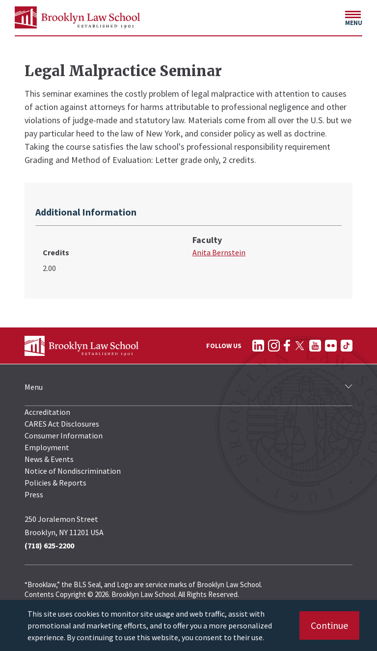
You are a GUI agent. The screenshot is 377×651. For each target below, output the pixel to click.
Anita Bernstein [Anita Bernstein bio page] (218, 252)
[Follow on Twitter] (299, 346)
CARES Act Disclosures (62, 424)
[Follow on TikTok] (346, 346)
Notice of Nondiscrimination (73, 471)
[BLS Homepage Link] (77, 17)
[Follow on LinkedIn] (258, 346)
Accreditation (47, 412)
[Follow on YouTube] (315, 346)
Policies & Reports (55, 483)
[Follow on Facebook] (287, 346)
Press (34, 494)
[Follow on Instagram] (274, 346)
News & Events (49, 459)
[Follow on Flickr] (331, 346)
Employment (47, 447)
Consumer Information (64, 435)
